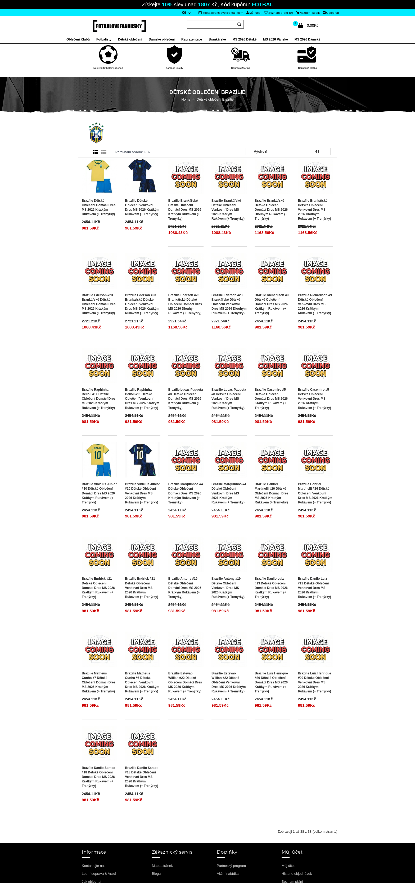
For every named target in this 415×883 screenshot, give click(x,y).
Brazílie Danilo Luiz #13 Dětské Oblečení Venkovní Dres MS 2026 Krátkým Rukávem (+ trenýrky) (314, 588)
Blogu (156, 874)
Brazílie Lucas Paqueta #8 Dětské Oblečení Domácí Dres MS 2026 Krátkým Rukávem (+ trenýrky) (185, 399)
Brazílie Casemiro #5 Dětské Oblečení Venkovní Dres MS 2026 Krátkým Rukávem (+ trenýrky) (314, 399)
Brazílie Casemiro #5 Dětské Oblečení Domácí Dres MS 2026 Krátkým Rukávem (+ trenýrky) (271, 399)
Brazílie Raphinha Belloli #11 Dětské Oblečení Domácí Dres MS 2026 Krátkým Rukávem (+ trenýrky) (98, 399)
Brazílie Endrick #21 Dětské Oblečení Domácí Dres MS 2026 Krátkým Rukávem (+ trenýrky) (98, 588)
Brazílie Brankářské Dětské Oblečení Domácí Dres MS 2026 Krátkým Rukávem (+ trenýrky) (184, 210)
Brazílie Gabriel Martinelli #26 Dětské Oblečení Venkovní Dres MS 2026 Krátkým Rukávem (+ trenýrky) (315, 493)
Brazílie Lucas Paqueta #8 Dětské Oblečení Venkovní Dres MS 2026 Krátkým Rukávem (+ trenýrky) (228, 399)
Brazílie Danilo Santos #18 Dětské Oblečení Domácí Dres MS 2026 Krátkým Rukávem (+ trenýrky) (98, 777)
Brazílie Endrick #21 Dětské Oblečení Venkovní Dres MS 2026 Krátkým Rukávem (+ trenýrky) (141, 588)
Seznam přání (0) (278, 12)
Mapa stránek (162, 866)
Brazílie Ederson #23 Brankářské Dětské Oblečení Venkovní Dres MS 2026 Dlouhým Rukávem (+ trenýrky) (229, 304)
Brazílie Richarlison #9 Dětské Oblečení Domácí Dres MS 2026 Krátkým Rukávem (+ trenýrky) (271, 304)
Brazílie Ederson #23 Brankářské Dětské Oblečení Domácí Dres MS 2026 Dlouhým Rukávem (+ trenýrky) (185, 304)
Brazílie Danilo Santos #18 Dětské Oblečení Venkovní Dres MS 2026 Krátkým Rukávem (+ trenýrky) (141, 777)
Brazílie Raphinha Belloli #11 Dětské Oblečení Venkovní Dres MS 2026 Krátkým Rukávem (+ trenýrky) (142, 399)
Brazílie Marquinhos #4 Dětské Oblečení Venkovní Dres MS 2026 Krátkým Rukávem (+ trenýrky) (228, 493)
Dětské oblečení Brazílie (215, 99)
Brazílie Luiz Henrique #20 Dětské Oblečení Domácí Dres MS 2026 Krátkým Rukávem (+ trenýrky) (271, 682)
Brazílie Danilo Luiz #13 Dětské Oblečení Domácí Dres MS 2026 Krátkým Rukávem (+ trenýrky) (271, 588)
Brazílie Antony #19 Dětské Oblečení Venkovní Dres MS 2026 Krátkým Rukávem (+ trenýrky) (228, 588)
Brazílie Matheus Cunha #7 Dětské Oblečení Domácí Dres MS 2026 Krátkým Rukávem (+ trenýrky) (98, 682)
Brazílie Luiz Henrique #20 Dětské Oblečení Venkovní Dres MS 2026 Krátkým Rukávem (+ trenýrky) (314, 682)
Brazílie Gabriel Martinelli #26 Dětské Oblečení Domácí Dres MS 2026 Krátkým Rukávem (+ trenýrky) (271, 493)
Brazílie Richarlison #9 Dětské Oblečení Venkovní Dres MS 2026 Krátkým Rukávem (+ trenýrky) (315, 304)
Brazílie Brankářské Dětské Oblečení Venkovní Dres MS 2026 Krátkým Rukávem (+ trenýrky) (228, 210)
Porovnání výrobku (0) (132, 152)
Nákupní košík (308, 12)
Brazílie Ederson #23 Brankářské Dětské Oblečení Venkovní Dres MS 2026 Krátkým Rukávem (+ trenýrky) (142, 304)
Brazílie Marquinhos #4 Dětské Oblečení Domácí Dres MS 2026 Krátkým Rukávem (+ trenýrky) (185, 493)
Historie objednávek (297, 874)
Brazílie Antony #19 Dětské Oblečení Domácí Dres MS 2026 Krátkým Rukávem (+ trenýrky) (184, 588)
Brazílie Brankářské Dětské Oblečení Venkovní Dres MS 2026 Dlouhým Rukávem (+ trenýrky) (314, 210)
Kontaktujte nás (94, 866)
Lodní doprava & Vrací (99, 874)
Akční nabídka (227, 874)
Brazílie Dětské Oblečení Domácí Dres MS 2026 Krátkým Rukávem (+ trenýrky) (98, 207)
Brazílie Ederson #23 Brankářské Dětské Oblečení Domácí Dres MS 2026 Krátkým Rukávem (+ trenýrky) (98, 304)
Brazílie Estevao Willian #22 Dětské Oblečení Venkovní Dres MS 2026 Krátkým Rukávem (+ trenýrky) (228, 682)
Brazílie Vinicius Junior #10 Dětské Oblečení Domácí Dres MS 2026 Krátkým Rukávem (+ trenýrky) (99, 493)
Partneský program (231, 866)
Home (186, 99)
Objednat (331, 12)
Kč (184, 13)
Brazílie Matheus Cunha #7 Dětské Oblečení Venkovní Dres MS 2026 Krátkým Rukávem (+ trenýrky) (142, 682)
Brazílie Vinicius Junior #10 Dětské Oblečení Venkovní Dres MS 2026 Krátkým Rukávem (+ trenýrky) (142, 493)
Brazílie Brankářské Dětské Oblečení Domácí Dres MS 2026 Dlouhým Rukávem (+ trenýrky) (271, 210)
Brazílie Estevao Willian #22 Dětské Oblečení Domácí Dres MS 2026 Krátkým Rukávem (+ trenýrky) (185, 682)
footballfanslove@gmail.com (221, 12)
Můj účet (253, 12)
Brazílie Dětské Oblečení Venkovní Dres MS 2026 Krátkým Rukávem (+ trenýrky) (142, 207)
